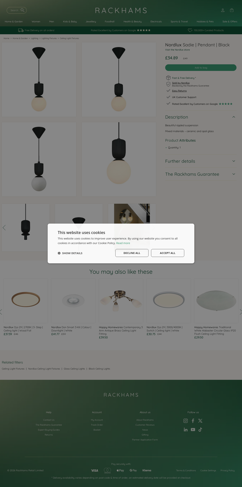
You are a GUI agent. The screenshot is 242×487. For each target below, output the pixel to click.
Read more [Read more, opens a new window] (123, 243)
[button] (70, 253)
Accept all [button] (167, 253)
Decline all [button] (131, 253)
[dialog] (121, 243)
